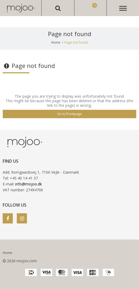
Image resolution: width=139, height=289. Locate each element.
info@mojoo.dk (28, 184)
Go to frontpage (69, 114)
